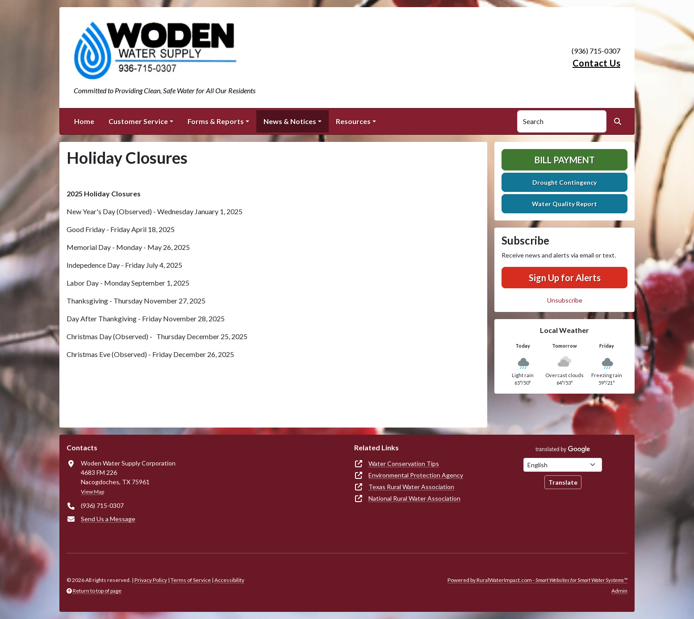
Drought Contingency (564, 182)
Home (84, 121)
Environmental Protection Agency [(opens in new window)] (415, 475)
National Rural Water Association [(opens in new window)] (414, 498)
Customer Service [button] (138, 121)
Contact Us (596, 63)
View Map (92, 491)
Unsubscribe (564, 300)
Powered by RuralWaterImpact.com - (537, 580)
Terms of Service (191, 580)
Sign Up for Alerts (565, 277)
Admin (619, 590)
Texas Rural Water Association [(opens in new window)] (411, 486)
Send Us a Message (108, 519)
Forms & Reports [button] (216, 121)
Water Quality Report (564, 204)
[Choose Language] (562, 465)
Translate (562, 482)
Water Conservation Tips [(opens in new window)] (403, 463)
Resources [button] (353, 121)
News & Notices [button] (289, 121)
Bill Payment (565, 159)
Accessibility (229, 580)
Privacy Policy (150, 580)
